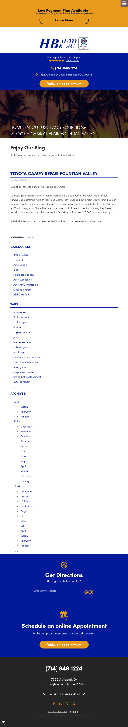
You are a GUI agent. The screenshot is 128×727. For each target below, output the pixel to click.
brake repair (20, 322)
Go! (89, 592)
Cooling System (22, 289)
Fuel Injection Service (25, 362)
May (23, 461)
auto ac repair (21, 381)
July (23, 451)
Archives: (18, 394)
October (25, 436)
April (23, 466)
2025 (16, 421)
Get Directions (64, 575)
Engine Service (21, 332)
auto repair (19, 312)
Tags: (14, 304)
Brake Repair (20, 254)
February (26, 411)
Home (16, 127)
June (23, 456)
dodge (17, 327)
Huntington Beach (23, 274)
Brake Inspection (22, 317)
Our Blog (75, 127)
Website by (68, 712)
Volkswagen (20, 347)
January (25, 416)
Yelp (67, 704)
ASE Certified (21, 294)
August (24, 446)
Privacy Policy (53, 712)
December (27, 426)
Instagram (74, 704)
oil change (19, 352)
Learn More (64, 20)
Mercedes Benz (22, 342)
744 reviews (72, 60)
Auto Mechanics (22, 279)
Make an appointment (64, 83)
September (27, 441)
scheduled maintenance (27, 357)
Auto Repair (20, 264)
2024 (16, 486)
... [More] (14, 388)
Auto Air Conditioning (25, 284)
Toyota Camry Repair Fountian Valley (55, 133)
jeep (15, 337)
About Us (36, 127)
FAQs (55, 127)
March (24, 406)
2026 (16, 401)
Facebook (53, 704)
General (30, 237)
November (26, 431)
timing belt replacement (27, 376)
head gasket (20, 367)
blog (15, 269)
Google (60, 704)
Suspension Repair (23, 372)
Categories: (20, 247)
